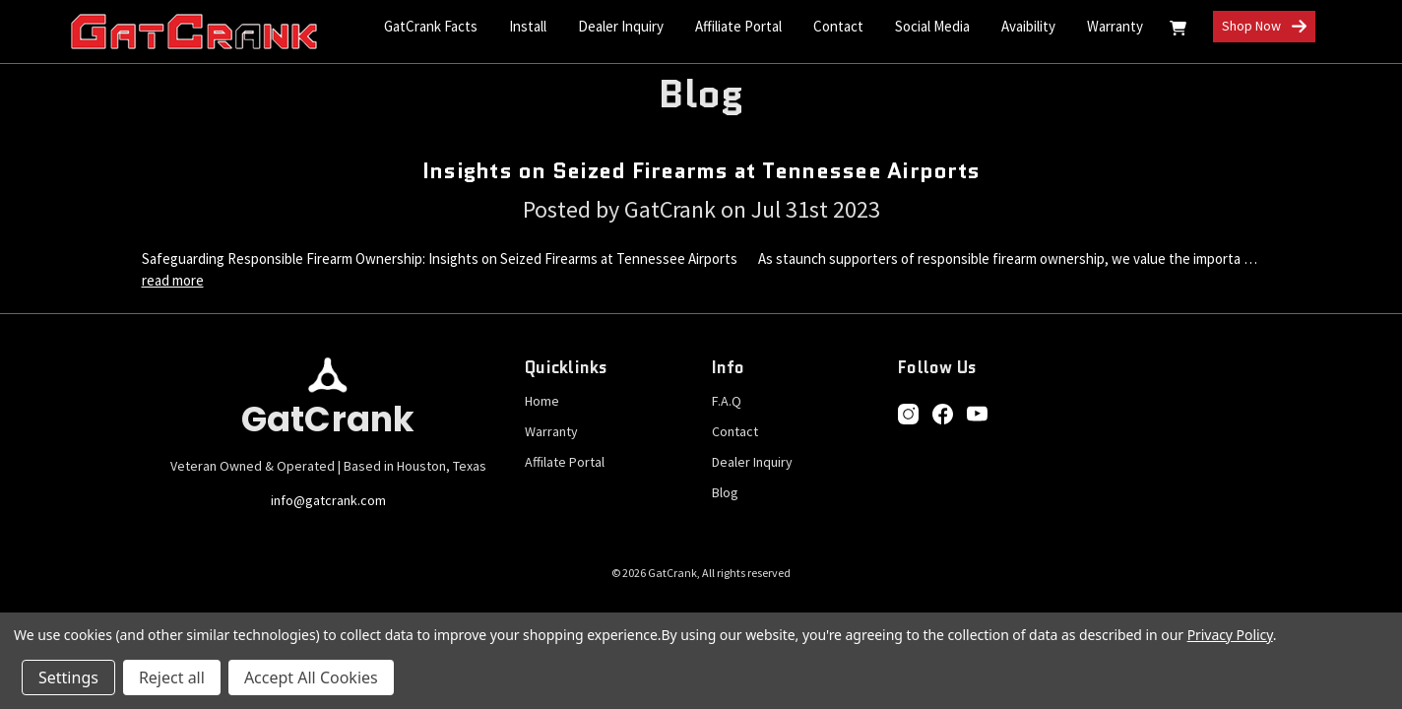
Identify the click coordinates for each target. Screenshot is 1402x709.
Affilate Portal (565, 462)
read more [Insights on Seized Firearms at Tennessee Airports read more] (173, 280)
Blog (725, 492)
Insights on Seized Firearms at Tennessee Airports (701, 171)
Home (542, 401)
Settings (68, 677)
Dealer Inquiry (621, 26)
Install (527, 26)
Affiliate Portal (738, 26)
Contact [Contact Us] (838, 26)
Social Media (932, 26)
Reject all (172, 677)
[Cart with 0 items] (1178, 31)
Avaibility (1028, 26)
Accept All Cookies (311, 677)
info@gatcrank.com (328, 500)
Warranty (1115, 26)
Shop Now (1264, 27)
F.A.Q (726, 401)
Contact (735, 431)
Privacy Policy (1230, 634)
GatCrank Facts (431, 26)
